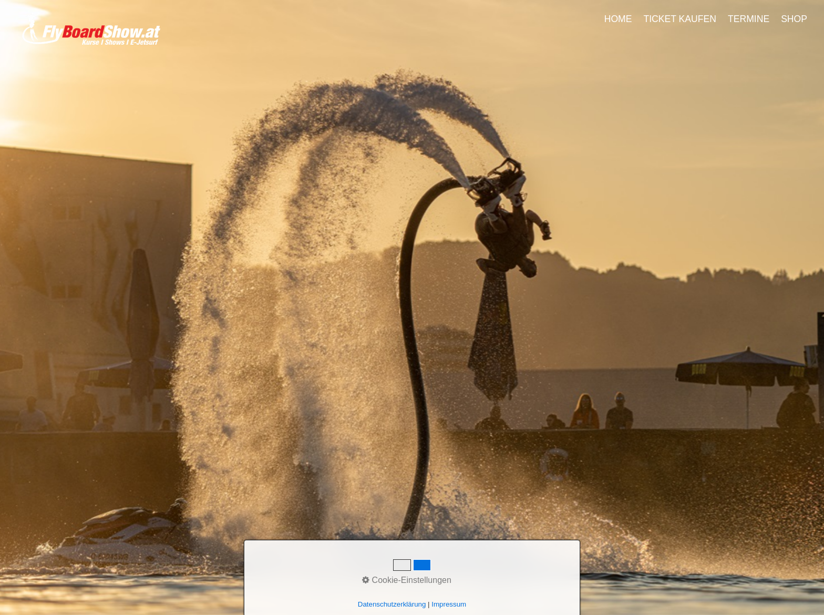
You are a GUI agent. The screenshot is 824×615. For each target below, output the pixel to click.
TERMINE (748, 19)
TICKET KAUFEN (679, 19)
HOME (618, 19)
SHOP (794, 19)
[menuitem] (618, 18)
